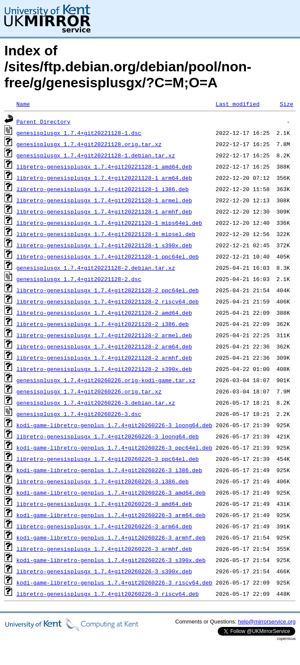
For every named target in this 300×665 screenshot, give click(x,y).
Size (286, 104)
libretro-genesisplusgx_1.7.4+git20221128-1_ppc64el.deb (107, 256)
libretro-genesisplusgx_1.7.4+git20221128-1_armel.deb (104, 200)
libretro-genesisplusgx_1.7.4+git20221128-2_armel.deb (104, 335)
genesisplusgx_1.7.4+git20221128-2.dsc (79, 279)
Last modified (237, 104)
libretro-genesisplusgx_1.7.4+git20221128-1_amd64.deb (104, 166)
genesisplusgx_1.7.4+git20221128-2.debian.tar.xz (95, 268)
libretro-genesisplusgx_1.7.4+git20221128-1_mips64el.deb (109, 223)
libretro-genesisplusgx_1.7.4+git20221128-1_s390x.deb (104, 245)
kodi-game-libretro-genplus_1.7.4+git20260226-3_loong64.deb (114, 425)
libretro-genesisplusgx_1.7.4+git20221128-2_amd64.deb (104, 313)
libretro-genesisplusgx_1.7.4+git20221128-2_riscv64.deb (107, 301)
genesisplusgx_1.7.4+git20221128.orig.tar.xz (88, 144)
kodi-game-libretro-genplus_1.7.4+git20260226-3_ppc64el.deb (114, 447)
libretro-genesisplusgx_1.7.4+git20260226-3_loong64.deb (107, 436)
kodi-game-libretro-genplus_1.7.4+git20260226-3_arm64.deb (111, 515)
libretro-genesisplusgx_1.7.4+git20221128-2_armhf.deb (104, 357)
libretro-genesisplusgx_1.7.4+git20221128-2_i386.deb (102, 324)
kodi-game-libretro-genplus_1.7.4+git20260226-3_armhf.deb (111, 537)
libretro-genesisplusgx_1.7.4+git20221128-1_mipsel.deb (105, 234)
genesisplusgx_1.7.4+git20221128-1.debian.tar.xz (95, 155)
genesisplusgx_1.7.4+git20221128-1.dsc (79, 133)
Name (23, 104)
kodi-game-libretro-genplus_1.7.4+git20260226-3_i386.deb (109, 470)
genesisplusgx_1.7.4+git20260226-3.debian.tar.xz (95, 402)
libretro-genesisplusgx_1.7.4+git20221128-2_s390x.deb (104, 369)
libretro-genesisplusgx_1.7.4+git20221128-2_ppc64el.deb (107, 290)
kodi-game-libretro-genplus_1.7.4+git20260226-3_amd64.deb (111, 492)
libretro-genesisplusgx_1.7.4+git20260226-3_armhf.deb (104, 549)
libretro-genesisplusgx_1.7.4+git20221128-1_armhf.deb (104, 211)
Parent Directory (43, 121)
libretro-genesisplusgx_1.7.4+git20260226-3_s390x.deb (104, 571)
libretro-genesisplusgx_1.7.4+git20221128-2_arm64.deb (104, 346)
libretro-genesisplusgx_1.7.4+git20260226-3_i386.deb (102, 481)
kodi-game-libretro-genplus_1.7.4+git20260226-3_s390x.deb (111, 560)
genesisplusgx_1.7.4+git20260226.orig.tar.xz (88, 391)
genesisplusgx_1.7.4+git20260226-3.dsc (79, 414)
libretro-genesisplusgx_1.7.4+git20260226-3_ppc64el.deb (107, 459)
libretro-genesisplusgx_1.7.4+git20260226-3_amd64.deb (104, 504)
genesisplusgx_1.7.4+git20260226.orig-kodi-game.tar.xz (105, 380)
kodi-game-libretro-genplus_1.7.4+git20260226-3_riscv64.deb (114, 582)
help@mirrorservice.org (267, 621)
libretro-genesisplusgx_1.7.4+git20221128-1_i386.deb (102, 189)
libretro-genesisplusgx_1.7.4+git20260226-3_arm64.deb (104, 526)
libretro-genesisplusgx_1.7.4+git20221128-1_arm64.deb (104, 178)
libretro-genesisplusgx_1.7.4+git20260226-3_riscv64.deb (107, 594)
